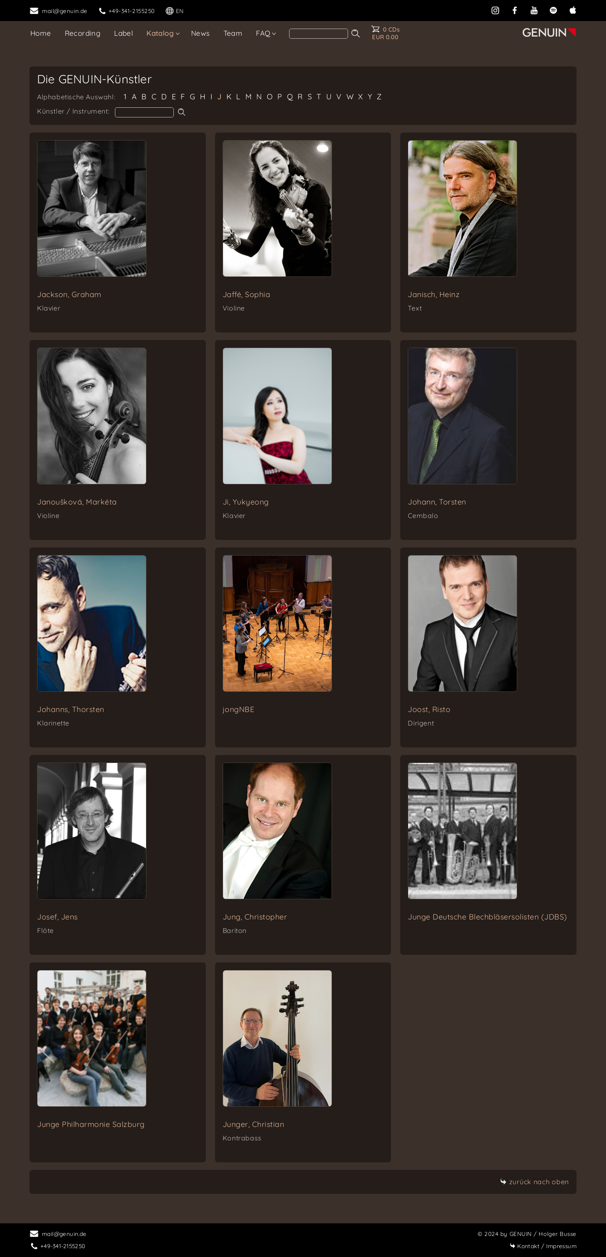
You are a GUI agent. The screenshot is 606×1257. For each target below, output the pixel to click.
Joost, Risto (429, 709)
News (200, 33)
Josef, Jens (57, 917)
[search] (318, 34)
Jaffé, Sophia (247, 294)
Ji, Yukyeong (246, 502)
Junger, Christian (253, 1124)
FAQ (263, 33)
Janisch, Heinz (434, 294)
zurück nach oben (534, 1181)
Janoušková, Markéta (77, 502)
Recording (83, 33)
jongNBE (239, 709)
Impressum (543, 1245)
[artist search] (144, 112)
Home (40, 33)
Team (233, 33)
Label (123, 33)
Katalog (160, 33)
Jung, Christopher (255, 917)
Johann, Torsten (437, 502)
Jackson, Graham (69, 294)
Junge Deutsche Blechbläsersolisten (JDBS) (487, 917)
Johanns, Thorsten (70, 709)
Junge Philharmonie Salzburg (91, 1124)
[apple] (573, 9)
